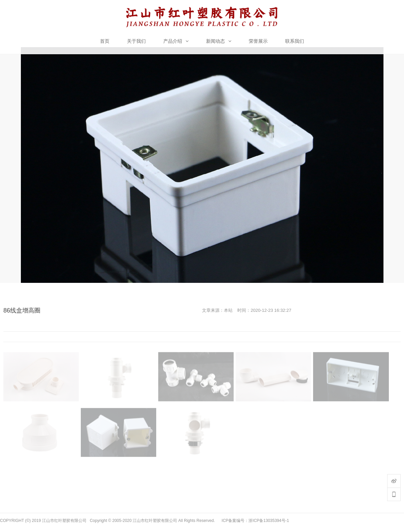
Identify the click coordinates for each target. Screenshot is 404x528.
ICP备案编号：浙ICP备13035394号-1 (255, 520)
